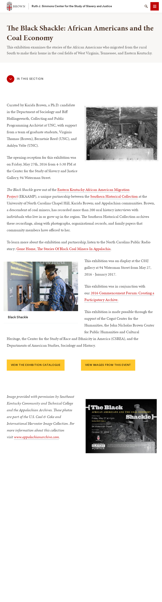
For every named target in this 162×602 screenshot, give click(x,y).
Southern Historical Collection (114, 196)
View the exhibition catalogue (36, 365)
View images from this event (108, 365)
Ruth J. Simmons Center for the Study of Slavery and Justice (72, 6)
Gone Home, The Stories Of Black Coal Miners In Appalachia (63, 248)
